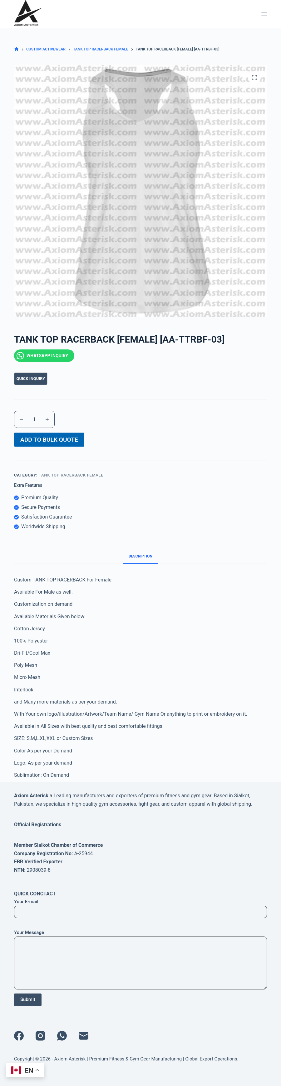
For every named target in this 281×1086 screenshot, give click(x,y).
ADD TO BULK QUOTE (49, 440)
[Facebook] (19, 1036)
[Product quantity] (34, 419)
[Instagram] (40, 1036)
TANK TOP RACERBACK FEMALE (71, 478)
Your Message (140, 959)
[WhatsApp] (62, 1036)
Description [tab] (140, 559)
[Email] (83, 1036)
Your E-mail (140, 907)
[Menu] (264, 14)
